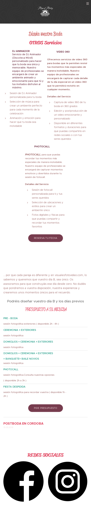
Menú (87, 3)
